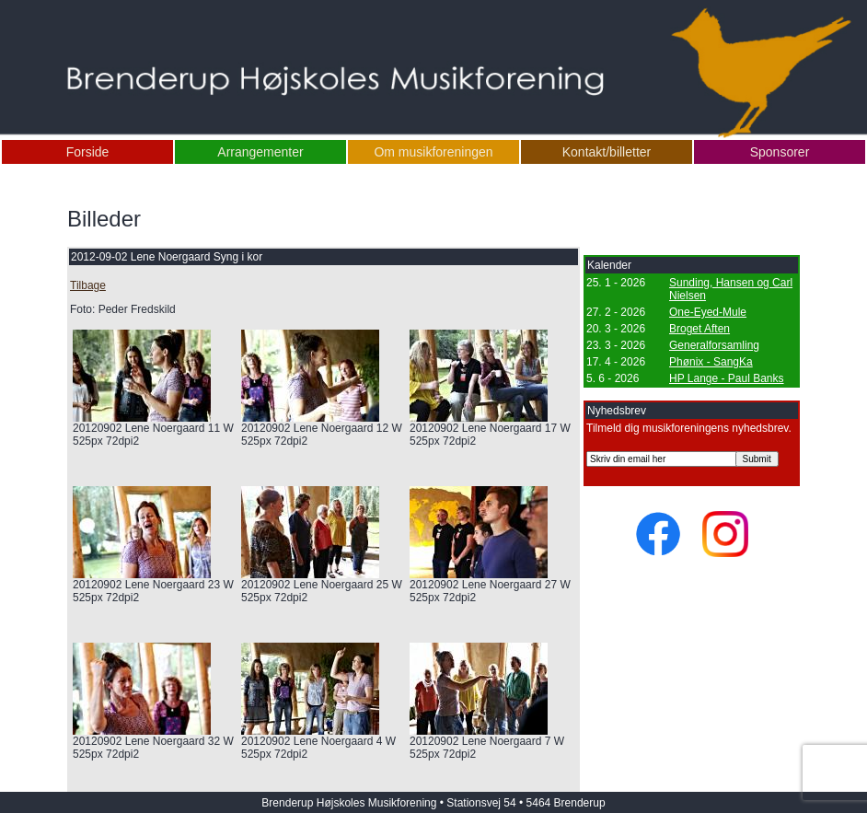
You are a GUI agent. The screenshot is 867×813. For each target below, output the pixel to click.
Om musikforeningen (433, 152)
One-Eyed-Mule (707, 312)
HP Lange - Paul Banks (726, 378)
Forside (88, 152)
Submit (757, 459)
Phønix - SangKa (711, 361)
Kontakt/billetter (607, 152)
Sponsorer (780, 152)
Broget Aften (699, 328)
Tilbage (88, 285)
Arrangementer (260, 152)
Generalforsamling (714, 345)
